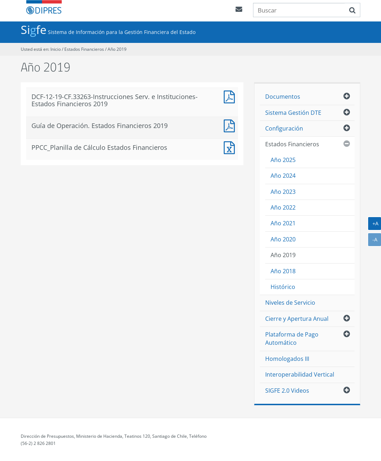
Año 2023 (283, 192)
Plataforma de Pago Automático (291, 338)
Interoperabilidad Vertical (299, 374)
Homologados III (287, 359)
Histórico (283, 287)
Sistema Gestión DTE (293, 113)
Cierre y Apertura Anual (296, 319)
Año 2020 (283, 239)
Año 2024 (283, 176)
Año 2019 (117, 49)
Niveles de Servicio (290, 302)
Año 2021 (283, 223)
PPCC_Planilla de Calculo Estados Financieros (231, 147)
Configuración (284, 128)
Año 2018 (283, 271)
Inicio (55, 49)
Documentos (282, 96)
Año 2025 (283, 160)
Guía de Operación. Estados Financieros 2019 (231, 125)
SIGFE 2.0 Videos (287, 390)
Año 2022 (283, 207)
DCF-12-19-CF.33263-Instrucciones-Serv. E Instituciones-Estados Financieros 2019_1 (231, 96)
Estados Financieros (84, 49)
